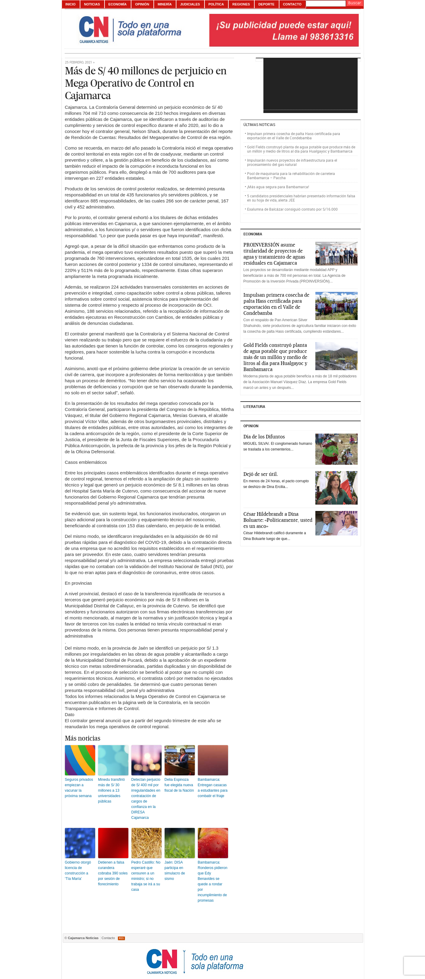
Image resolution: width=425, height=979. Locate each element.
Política (216, 4)
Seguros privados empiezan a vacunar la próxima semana (79, 787)
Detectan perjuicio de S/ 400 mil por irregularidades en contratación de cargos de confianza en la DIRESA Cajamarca (145, 798)
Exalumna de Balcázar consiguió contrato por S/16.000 (292, 209)
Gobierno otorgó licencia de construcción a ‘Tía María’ (78, 870)
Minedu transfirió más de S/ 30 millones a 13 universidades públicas (111, 790)
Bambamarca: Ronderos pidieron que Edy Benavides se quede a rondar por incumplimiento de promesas (212, 881)
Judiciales (190, 4)
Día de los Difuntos (264, 437)
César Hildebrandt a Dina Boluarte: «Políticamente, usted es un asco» (277, 520)
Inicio (71, 4)
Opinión (142, 4)
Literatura (254, 406)
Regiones (241, 4)
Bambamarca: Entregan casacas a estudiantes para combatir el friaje (213, 787)
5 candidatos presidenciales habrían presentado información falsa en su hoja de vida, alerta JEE (301, 197)
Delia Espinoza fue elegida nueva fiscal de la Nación (179, 785)
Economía (117, 4)
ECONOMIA (252, 233)
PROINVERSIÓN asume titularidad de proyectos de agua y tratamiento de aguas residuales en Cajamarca (274, 254)
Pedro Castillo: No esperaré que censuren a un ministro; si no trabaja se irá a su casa (146, 876)
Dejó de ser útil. (260, 474)
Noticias (92, 4)
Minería (165, 4)
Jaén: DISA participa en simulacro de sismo (175, 870)
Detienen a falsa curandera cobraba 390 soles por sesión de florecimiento (113, 873)
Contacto (292, 4)
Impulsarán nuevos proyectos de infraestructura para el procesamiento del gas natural (292, 162)
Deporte (266, 4)
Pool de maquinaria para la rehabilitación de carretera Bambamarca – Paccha (291, 175)
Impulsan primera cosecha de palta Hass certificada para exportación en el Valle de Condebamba (293, 135)
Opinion (251, 425)
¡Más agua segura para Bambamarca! (278, 186)
